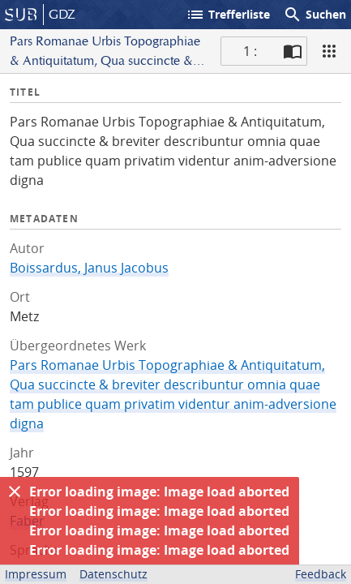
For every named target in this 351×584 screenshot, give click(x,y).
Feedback (320, 574)
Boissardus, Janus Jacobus (89, 268)
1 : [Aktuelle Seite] (250, 51)
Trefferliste (228, 14)
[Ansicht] (329, 51)
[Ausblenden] (14, 491)
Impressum (35, 574)
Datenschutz (113, 574)
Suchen (314, 14)
